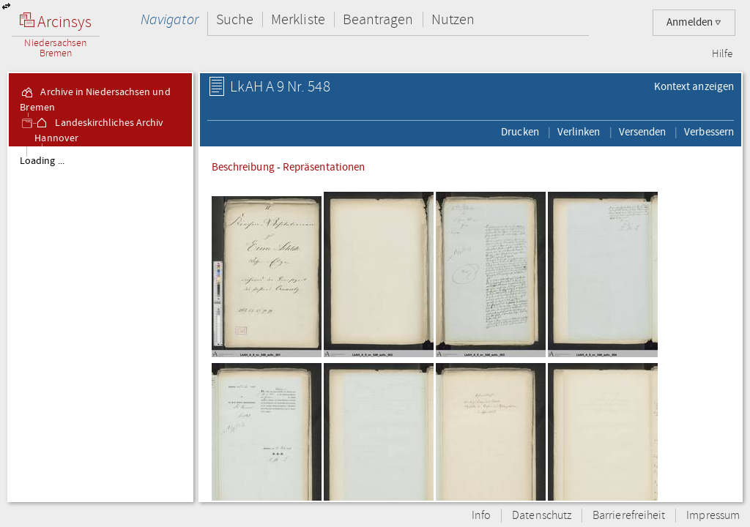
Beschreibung (243, 167)
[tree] (100, 323)
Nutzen (453, 19)
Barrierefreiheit (629, 516)
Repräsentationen (324, 167)
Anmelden (694, 22)
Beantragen (378, 19)
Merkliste (298, 19)
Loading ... (42, 161)
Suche (234, 19)
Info (481, 516)
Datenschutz (541, 516)
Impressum (713, 516)
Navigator (169, 19)
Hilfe (722, 54)
